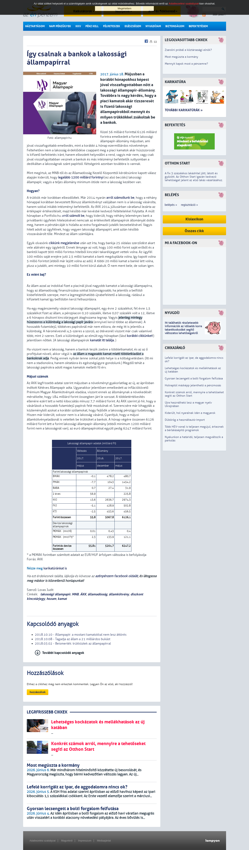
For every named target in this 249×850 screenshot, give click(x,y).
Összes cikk (194, 231)
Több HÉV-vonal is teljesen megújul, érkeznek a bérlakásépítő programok (194, 428)
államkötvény (119, 594)
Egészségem (133, 26)
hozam (51, 599)
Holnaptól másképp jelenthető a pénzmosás (193, 385)
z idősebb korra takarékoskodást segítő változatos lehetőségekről (183, 330)
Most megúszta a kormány (181, 57)
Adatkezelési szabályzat (43, 840)
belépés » (171, 204)
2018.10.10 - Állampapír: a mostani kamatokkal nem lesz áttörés (80, 634)
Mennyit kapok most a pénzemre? (186, 63)
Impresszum (84, 840)
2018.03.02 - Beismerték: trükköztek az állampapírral (73, 643)
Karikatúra (175, 82)
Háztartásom (35, 26)
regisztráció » (189, 204)
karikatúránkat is (55, 568)
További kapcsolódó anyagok (63, 653)
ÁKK (83, 594)
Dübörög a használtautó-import (185, 420)
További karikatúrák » (184, 110)
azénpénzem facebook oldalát (116, 576)
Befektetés (175, 125)
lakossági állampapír (55, 594)
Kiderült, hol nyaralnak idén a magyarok (190, 413)
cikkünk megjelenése (64, 243)
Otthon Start (177, 163)
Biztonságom (174, 26)
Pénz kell (92, 26)
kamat (62, 599)
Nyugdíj (172, 313)
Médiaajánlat (104, 840)
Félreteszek (111, 26)
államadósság (97, 594)
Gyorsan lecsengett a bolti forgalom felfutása (194, 378)
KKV (78, 26)
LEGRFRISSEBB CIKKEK (47, 712)
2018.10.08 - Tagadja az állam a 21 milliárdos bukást (72, 639)
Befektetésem (198, 26)
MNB (75, 594)
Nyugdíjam (153, 26)
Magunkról (66, 840)
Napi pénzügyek (60, 26)
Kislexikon (194, 219)
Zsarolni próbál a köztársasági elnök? (188, 50)
